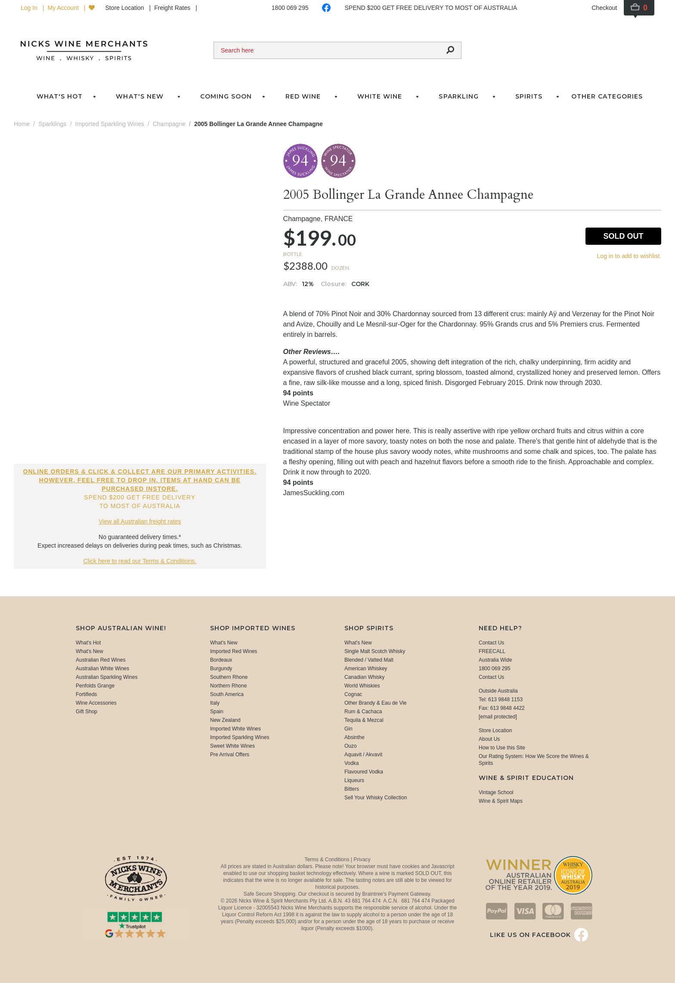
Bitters (351, 789)
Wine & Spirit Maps (501, 801)
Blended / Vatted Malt (368, 660)
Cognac (353, 694)
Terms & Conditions (327, 860)
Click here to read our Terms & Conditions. (139, 561)
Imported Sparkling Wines (239, 737)
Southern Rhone (229, 677)
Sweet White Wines (232, 746)
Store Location (125, 7)
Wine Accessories (96, 703)
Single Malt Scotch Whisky (374, 651)
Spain (216, 712)
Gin (348, 729)
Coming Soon (226, 96)
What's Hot (60, 96)
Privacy (361, 860)
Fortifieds (86, 694)
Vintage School (496, 792)
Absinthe (354, 737)
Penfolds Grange (95, 686)
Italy (215, 703)
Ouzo (350, 746)
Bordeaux (221, 660)
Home (22, 123)
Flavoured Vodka (363, 772)
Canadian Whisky (364, 677)
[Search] (327, 50)
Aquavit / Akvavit (363, 755)
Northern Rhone (228, 686)
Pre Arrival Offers (229, 755)
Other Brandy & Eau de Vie (375, 703)
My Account (63, 7)
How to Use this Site (502, 748)
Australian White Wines (102, 669)
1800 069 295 (290, 7)
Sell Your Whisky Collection (375, 798)
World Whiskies (362, 686)
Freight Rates (173, 7)
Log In (30, 7)
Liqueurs (354, 780)
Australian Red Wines (100, 660)
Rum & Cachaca (363, 712)
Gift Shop (86, 712)
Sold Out (623, 236)
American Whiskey (365, 669)
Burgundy (221, 669)
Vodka (351, 763)
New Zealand (225, 720)
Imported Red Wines (233, 651)
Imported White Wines (235, 729)
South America (227, 694)
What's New (89, 651)
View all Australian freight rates (140, 521)
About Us (489, 739)
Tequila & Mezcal (364, 720)
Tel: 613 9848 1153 (501, 699)
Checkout (604, 7)
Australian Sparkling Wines (106, 677)
